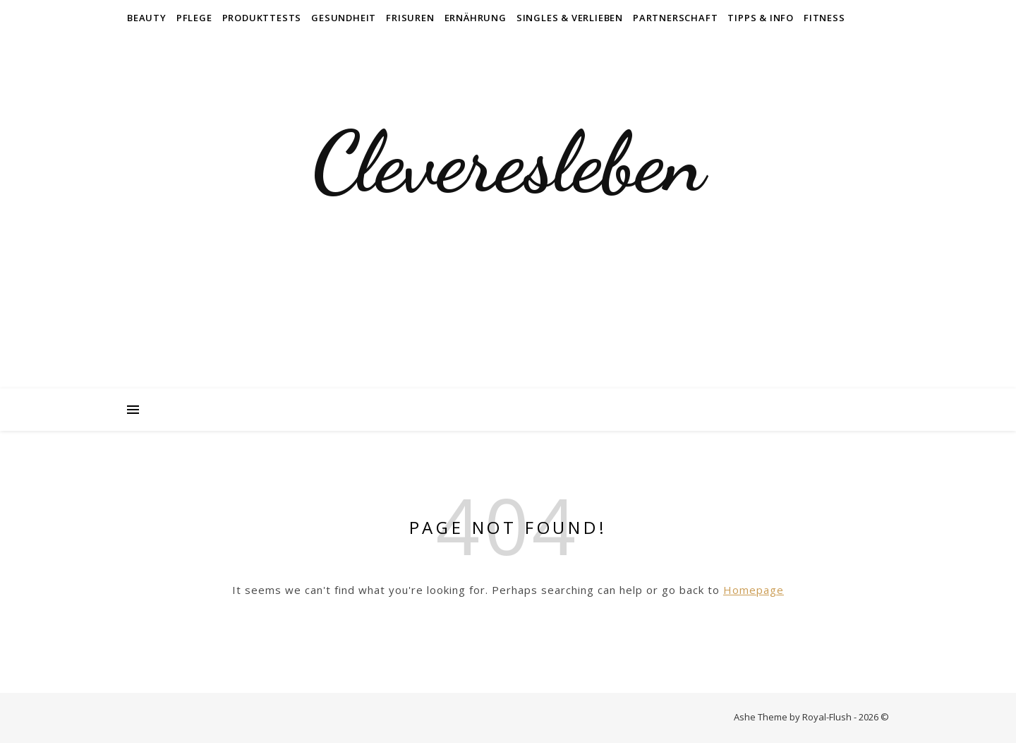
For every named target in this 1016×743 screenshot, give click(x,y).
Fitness (824, 17)
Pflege (194, 17)
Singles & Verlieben (569, 17)
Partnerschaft (675, 17)
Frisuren (410, 17)
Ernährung (476, 17)
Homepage (753, 590)
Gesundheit (343, 17)
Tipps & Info (760, 17)
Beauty (147, 17)
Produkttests (262, 17)
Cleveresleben (508, 162)
